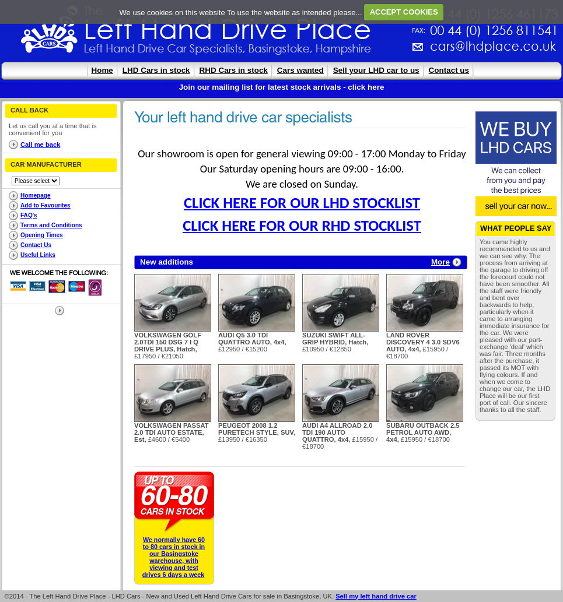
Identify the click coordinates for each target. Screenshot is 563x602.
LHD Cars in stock (156, 70)
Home (102, 70)
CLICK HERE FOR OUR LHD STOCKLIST (302, 202)
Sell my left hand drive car (376, 596)
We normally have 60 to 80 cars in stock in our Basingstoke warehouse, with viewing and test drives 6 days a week (173, 557)
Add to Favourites (45, 205)
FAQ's (28, 215)
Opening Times (41, 235)
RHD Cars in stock (234, 70)
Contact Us (35, 245)
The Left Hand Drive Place (50, 32)
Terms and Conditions (51, 225)
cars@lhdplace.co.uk (371, 51)
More (440, 262)
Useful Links (37, 255)
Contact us (449, 70)
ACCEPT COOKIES (404, 12)
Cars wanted (300, 70)
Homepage (35, 195)
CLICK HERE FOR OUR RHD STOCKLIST (302, 225)
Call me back (40, 144)
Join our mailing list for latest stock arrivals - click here (281, 87)
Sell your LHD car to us (376, 70)
